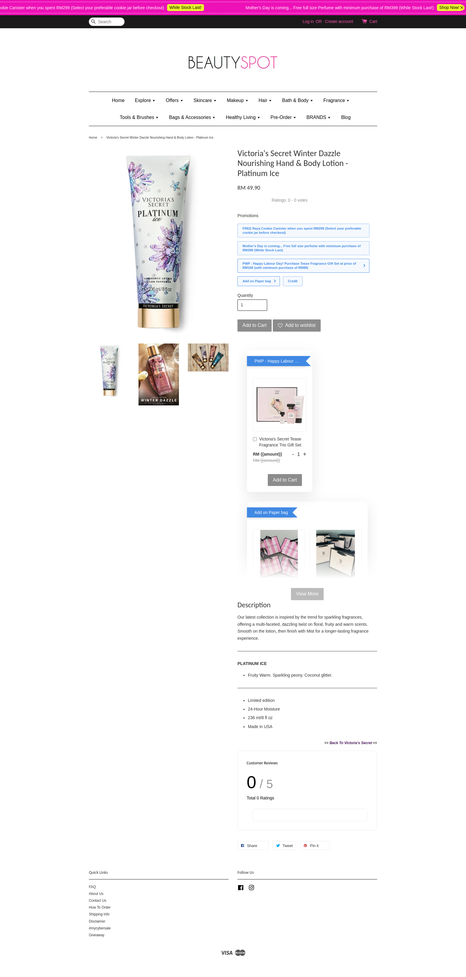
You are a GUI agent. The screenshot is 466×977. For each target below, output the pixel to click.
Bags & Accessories (192, 117)
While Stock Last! (190, 7)
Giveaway (96, 935)
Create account (339, 21)
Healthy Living (243, 117)
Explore (145, 100)
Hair (265, 100)
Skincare (205, 100)
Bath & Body (297, 100)
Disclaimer (97, 921)
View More (307, 593)
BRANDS (318, 117)
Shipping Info (99, 914)
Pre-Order (283, 117)
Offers (174, 100)
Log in (308, 21)
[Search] (107, 22)
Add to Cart (285, 479)
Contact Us (97, 900)
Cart (373, 21)
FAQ (92, 887)
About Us (96, 894)
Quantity (245, 295)
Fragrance (336, 100)
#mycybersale (100, 928)
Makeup (237, 100)
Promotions (248, 215)
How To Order (100, 907)
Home (118, 100)
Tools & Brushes (139, 117)
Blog (346, 117)
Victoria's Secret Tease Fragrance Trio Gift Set (277, 442)
